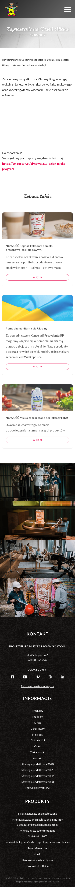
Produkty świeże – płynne (37, 860)
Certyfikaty (38, 728)
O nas (37, 722)
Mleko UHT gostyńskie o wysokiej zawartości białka (38, 842)
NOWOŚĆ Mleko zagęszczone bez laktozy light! (37, 429)
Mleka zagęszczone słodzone (37, 830)
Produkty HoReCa (37, 866)
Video (37, 746)
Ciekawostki (37, 752)
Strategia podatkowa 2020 (38, 764)
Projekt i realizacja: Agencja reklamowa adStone (37, 882)
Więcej (37, 289)
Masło (37, 854)
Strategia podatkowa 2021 (38, 770)
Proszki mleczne (37, 848)
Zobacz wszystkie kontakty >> (37, 686)
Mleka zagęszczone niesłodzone (37, 813)
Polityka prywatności (37, 787)
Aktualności (37, 740)
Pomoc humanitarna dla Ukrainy (26, 340)
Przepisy (37, 716)
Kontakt (37, 758)
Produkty (37, 710)
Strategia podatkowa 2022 (38, 775)
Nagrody (37, 734)
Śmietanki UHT (37, 836)
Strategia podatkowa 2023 (38, 781)
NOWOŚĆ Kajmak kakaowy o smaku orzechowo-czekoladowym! (29, 259)
